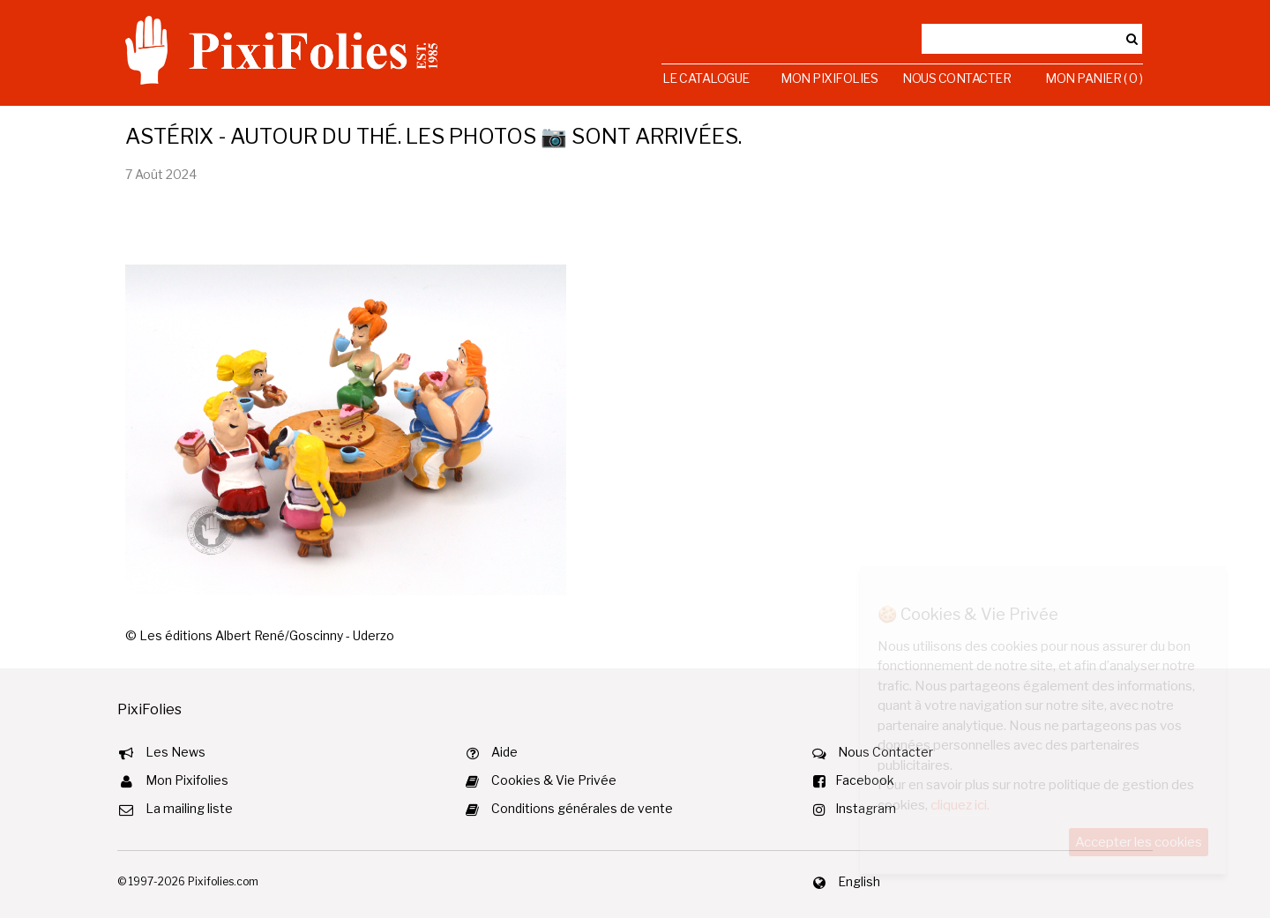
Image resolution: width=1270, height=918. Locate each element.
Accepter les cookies (1138, 842)
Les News (175, 751)
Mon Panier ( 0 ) (1093, 78)
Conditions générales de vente (582, 808)
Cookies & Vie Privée (553, 779)
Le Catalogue (706, 78)
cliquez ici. (960, 805)
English (859, 881)
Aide (504, 751)
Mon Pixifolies (829, 78)
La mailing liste (189, 808)
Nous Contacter (956, 78)
